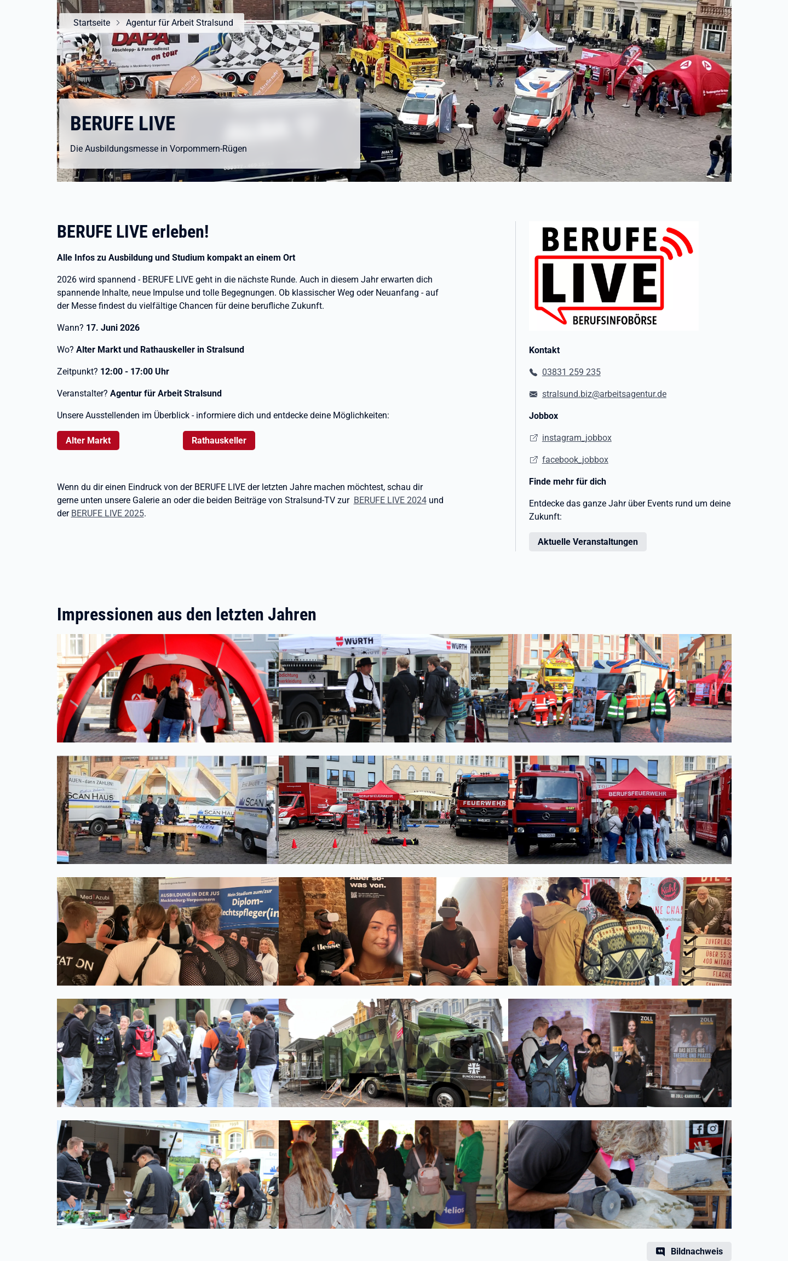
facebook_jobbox (575, 459)
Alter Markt (88, 440)
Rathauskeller (219, 440)
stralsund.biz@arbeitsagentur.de (604, 394)
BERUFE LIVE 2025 (107, 513)
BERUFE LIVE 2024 (390, 500)
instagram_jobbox (577, 438)
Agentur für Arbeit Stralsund (176, 23)
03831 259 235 (571, 372)
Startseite (88, 23)
